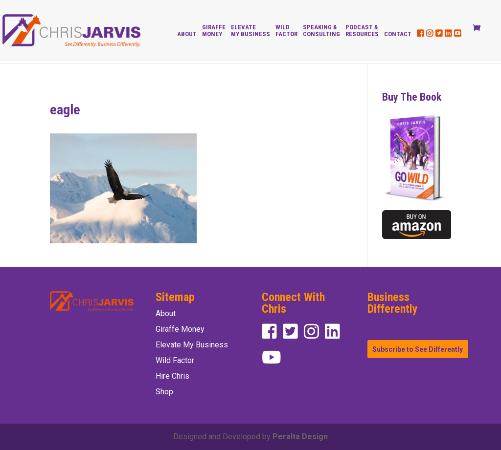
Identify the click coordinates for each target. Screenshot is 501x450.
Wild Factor (286, 31)
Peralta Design (300, 436)
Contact (397, 34)
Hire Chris (172, 376)
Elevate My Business (250, 31)
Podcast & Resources (362, 31)
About (187, 34)
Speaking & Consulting (321, 31)
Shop (164, 391)
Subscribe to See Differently (417, 349)
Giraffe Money (214, 31)
